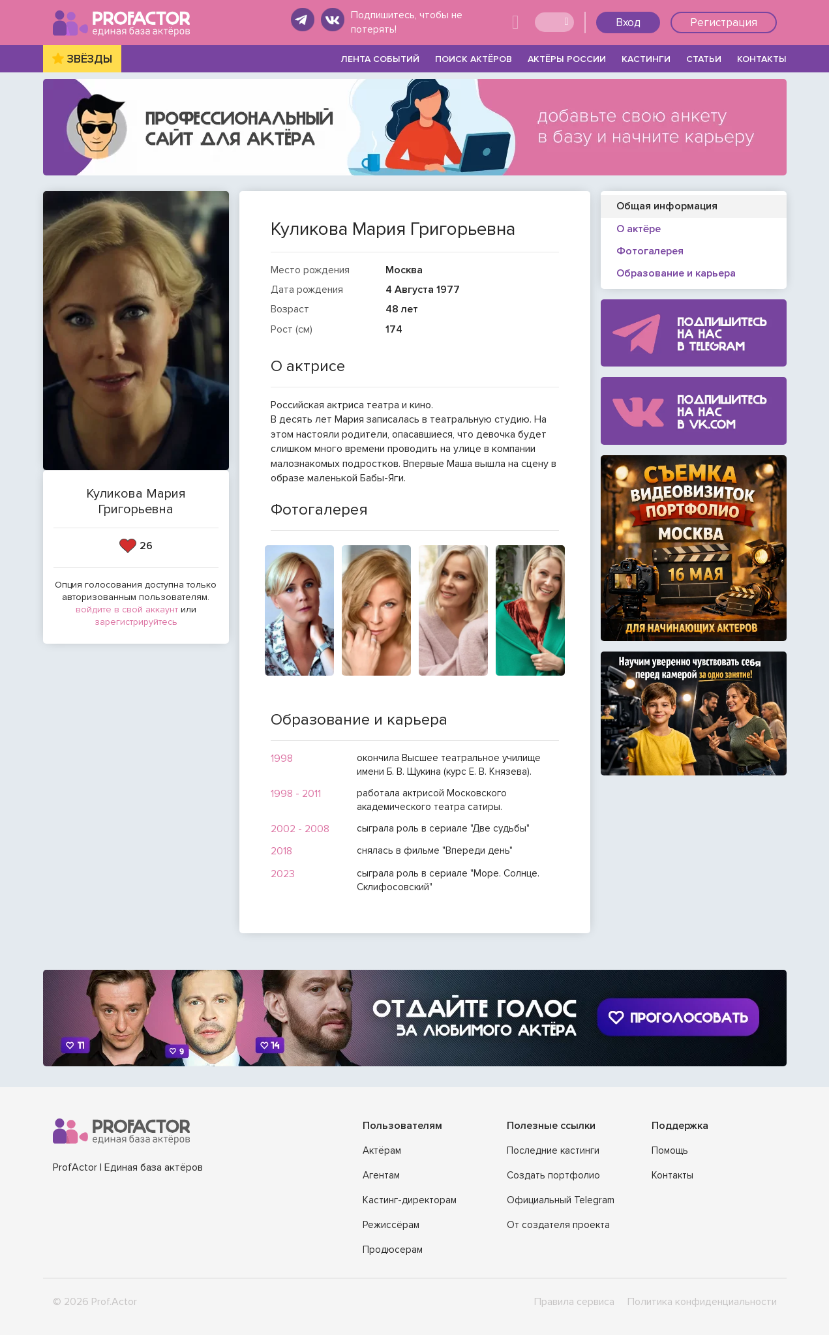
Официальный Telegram (560, 1200)
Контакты (672, 1175)
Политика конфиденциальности (702, 1301)
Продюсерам (393, 1249)
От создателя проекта (558, 1225)
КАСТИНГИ (646, 59)
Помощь (670, 1150)
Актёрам (382, 1150)
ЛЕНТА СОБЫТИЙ (380, 59)
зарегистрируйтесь (136, 621)
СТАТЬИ (703, 59)
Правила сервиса (574, 1301)
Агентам (381, 1175)
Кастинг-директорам (410, 1200)
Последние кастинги (553, 1150)
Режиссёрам (391, 1225)
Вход (628, 22)
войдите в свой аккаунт (127, 609)
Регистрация (723, 22)
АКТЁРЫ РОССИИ (567, 59)
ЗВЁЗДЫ (89, 59)
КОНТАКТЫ (762, 59)
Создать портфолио (553, 1175)
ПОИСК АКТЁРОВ (473, 59)
